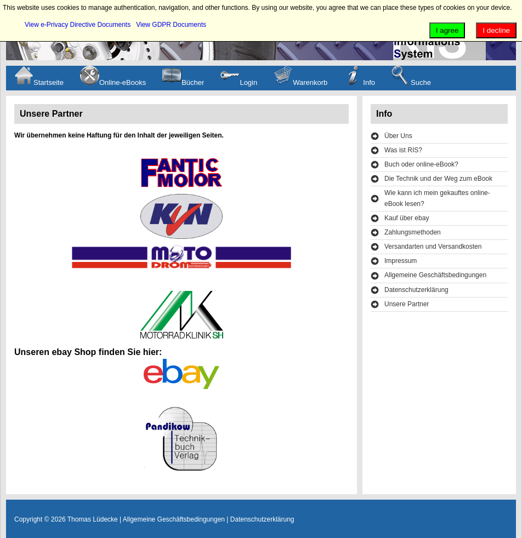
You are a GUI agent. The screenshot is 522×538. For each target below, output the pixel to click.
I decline (496, 30)
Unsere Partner (406, 304)
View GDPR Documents (171, 24)
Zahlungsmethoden (412, 232)
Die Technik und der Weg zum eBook (438, 178)
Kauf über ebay (406, 218)
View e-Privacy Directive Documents (77, 24)
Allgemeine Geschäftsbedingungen (435, 275)
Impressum (400, 261)
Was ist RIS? (403, 150)
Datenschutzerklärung (416, 290)
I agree (447, 30)
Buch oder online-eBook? (421, 164)
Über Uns (398, 136)
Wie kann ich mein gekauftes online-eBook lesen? (437, 198)
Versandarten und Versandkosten (432, 246)
